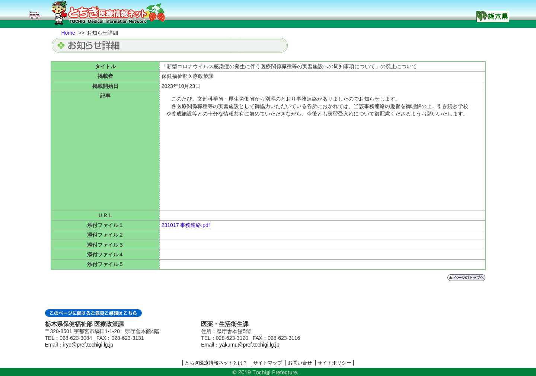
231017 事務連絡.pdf (186, 225)
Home (68, 33)
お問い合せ (300, 363)
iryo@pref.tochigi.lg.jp (88, 345)
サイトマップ (267, 363)
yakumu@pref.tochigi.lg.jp (249, 345)
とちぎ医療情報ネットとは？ (216, 363)
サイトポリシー (334, 363)
